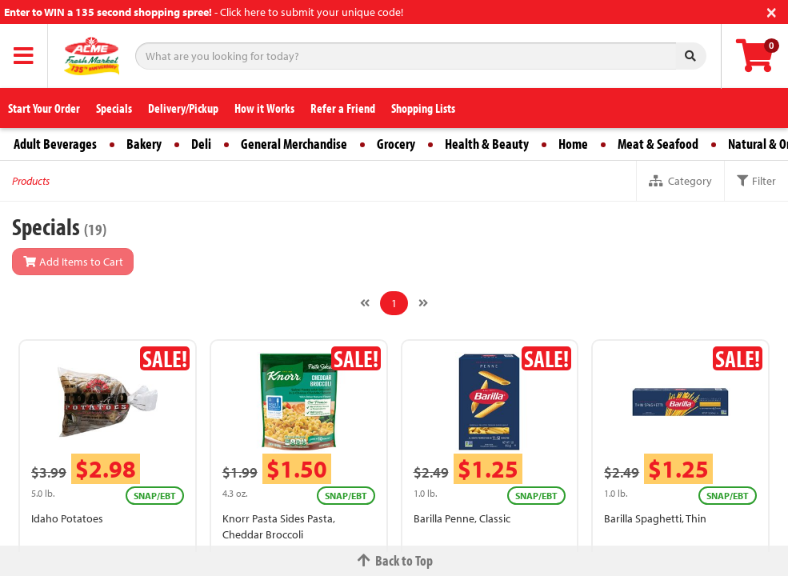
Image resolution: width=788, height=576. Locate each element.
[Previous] (365, 303)
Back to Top (394, 560)
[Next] (423, 303)
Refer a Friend (342, 108)
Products (31, 181)
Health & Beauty (487, 143)
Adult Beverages (55, 143)
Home (573, 143)
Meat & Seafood (658, 143)
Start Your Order (44, 108)
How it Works (264, 108)
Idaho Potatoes (67, 518)
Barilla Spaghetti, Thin (655, 518)
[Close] (771, 10)
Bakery (144, 143)
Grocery (396, 143)
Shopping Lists (423, 108)
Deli (201, 143)
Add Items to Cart (72, 261)
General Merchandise (294, 143)
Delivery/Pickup (183, 108)
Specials (114, 108)
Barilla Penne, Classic (462, 518)
